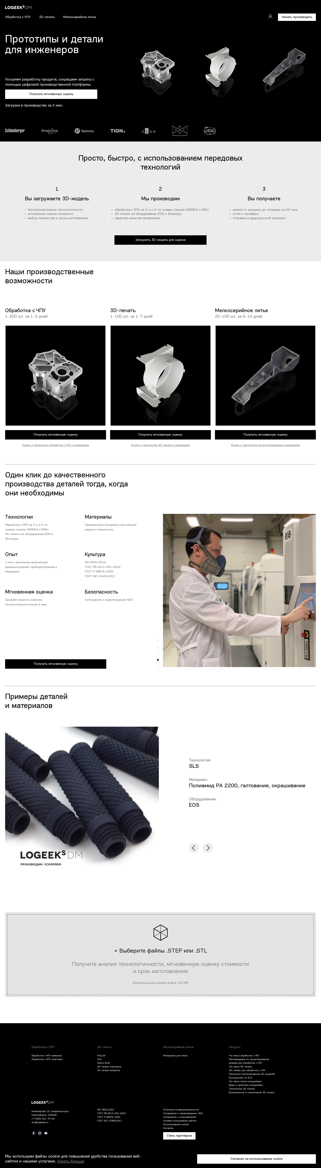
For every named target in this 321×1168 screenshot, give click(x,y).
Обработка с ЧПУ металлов (47, 1056)
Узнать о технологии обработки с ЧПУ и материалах (55, 445)
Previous (194, 848)
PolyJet (101, 1056)
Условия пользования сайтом (179, 1121)
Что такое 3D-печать (240, 1067)
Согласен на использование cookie (257, 1159)
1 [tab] (158, 667)
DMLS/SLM (103, 1063)
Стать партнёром (179, 1135)
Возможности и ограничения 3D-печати (252, 1092)
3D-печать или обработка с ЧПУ (247, 1070)
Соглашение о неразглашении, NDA (183, 1113)
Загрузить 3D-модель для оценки (161, 240)
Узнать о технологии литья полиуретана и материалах (265, 445)
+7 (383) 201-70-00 (43, 1119)
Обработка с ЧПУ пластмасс (47, 1059)
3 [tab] (158, 653)
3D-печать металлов (108, 1070)
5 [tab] (158, 640)
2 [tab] (158, 660)
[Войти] (270, 16)
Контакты (168, 1128)
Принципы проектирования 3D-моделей (252, 1074)
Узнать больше (70, 1161)
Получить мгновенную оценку (51, 94)
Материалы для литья (175, 1056)
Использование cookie (176, 1124)
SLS (99, 1059)
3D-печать (47, 17)
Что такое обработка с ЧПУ (244, 1056)
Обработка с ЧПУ (18, 17)
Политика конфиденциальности (181, 1110)
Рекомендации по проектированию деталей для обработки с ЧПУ (249, 1061)
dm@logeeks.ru (40, 1122)
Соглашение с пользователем (179, 1117)
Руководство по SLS (240, 1078)
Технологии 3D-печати (242, 1089)
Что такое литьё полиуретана (245, 1081)
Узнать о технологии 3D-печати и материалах (160, 445)
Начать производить (297, 17)
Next (208, 848)
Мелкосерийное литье (79, 17)
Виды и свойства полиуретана (246, 1085)
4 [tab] (158, 647)
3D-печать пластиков (109, 1067)
